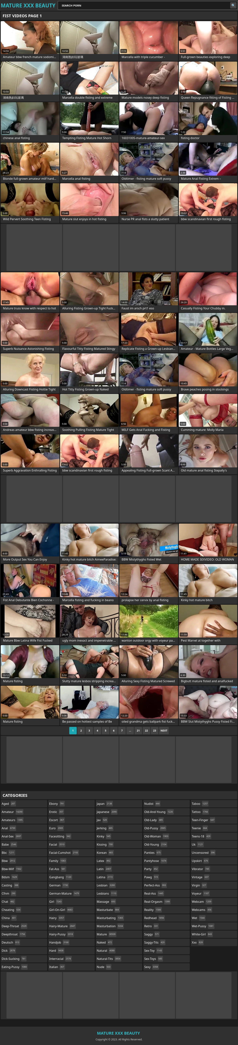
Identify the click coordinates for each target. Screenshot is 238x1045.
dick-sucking (14, 959)
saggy (152, 934)
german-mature (64, 893)
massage (106, 901)
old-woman (156, 836)
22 (146, 730)
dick (9, 950)
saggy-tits (154, 942)
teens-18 (201, 836)
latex (104, 861)
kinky (104, 836)
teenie (200, 828)
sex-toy (153, 950)
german (59, 885)
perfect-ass (155, 885)
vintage (200, 877)
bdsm (10, 877)
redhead (154, 918)
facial (57, 844)
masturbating (110, 918)
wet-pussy (203, 926)
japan (105, 803)
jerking (105, 828)
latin (104, 869)
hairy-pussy (61, 934)
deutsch (11, 942)
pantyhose (155, 861)
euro (56, 828)
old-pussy (155, 828)
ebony (57, 803)
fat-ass (57, 869)
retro (151, 926)
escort (57, 820)
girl (55, 901)
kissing (105, 844)
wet (199, 918)
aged (9, 803)
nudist (152, 803)
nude (104, 967)
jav (102, 820)
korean (105, 852)
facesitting (60, 836)
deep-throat (14, 926)
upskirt (200, 861)
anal (9, 828)
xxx (198, 942)
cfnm (9, 893)
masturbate (108, 910)
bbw (9, 861)
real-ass (154, 893)
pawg (151, 877)
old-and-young (159, 812)
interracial (60, 959)
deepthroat (14, 934)
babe (9, 844)
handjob (59, 942)
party (151, 869)
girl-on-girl (61, 910)
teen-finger (203, 820)
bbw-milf (12, 869)
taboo (200, 803)
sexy (151, 967)
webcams (202, 910)
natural (106, 950)
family (57, 861)
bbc (8, 852)
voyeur (201, 893)
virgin (199, 885)
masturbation (110, 926)
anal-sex (12, 836)
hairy (57, 918)
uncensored (204, 852)
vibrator (201, 869)
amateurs (13, 820)
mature (106, 934)
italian (57, 967)
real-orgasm (157, 901)
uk (198, 844)
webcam (202, 901)
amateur (12, 812)
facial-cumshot (64, 852)
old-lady (154, 820)
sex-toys (153, 959)
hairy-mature (62, 926)
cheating (11, 910)
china (9, 918)
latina (105, 877)
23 (154, 730)
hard (56, 950)
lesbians (107, 893)
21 (138, 730)
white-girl (202, 934)
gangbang (60, 877)
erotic (56, 812)
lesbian (106, 885)
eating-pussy (15, 967)
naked (105, 942)
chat (8, 901)
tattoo (200, 812)
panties (153, 852)
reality (153, 910)
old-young (155, 844)
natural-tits (109, 959)
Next (164, 730)
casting (10, 885)
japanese (107, 812)
